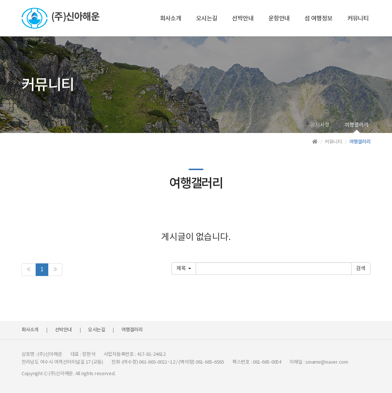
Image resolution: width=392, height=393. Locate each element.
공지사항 (320, 125)
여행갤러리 (356, 125)
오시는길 (206, 18)
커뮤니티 (358, 18)
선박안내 (242, 18)
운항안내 (279, 18)
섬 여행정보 (318, 18)
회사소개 (170, 18)
